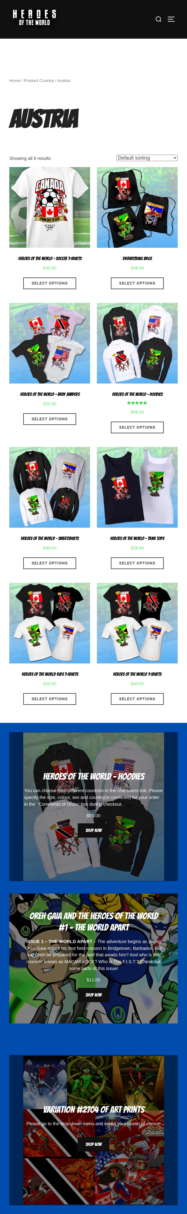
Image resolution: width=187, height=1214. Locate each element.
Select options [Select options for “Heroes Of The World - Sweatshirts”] (50, 563)
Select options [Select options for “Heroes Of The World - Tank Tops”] (137, 563)
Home (14, 80)
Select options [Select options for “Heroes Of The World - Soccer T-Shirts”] (50, 283)
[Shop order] (147, 158)
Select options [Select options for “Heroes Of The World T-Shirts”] (137, 699)
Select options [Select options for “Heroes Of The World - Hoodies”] (137, 427)
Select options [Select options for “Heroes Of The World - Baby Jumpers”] (50, 419)
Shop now (93, 830)
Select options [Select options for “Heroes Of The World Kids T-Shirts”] (50, 699)
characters (127, 790)
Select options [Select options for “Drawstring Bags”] (137, 283)
